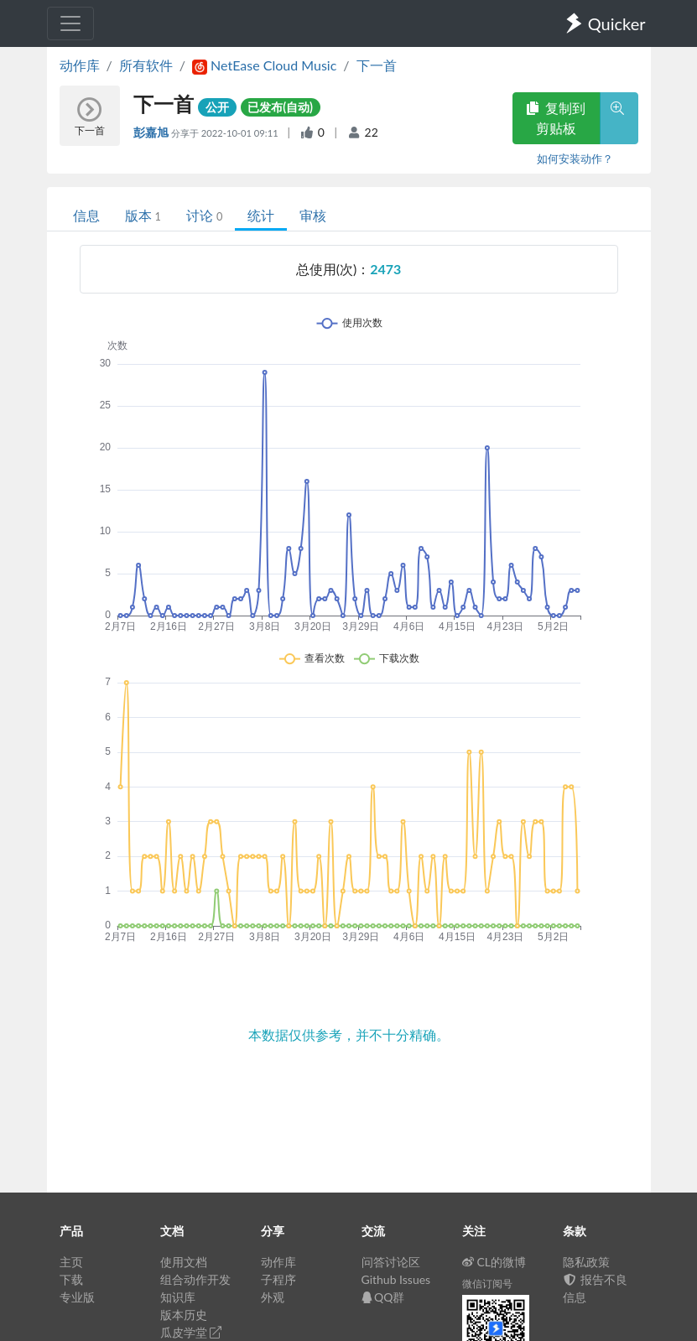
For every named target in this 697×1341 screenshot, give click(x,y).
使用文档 (183, 1262)
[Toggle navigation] (70, 23)
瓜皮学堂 (191, 1332)
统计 (260, 215)
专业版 (77, 1297)
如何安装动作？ (575, 158)
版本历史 (183, 1314)
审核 (312, 215)
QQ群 (383, 1297)
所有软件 (146, 65)
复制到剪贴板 (556, 118)
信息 (86, 215)
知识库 (177, 1297)
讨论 (204, 215)
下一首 (376, 65)
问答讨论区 (391, 1262)
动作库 (80, 65)
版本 (143, 215)
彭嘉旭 (152, 132)
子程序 (278, 1279)
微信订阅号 (487, 1283)
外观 (272, 1297)
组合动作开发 (195, 1279)
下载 (71, 1279)
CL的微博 (494, 1262)
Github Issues (396, 1279)
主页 (71, 1262)
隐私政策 (586, 1262)
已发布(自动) (280, 107)
